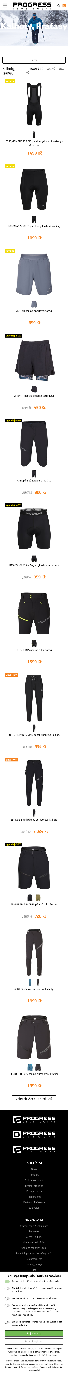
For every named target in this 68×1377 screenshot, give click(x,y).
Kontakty (34, 1175)
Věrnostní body (34, 1237)
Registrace (34, 1231)
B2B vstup (34, 1208)
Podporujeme (34, 1197)
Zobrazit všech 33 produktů (34, 1098)
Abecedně (36, 68)
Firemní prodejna (34, 1186)
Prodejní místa (34, 1191)
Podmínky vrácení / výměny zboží (34, 1253)
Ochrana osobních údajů (34, 1248)
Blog (34, 1270)
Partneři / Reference (34, 1202)
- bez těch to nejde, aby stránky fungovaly (35, 1281)
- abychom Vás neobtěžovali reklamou (35, 1298)
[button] (5, 5)
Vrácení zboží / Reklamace (34, 1226)
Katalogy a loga (34, 1264)
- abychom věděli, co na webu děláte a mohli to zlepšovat (37, 1289)
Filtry (34, 60)
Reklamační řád (34, 1259)
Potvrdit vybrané (34, 1341)
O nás (34, 1169)
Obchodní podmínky (34, 1242)
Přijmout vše (34, 1333)
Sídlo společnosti (34, 1180)
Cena (51, 68)
